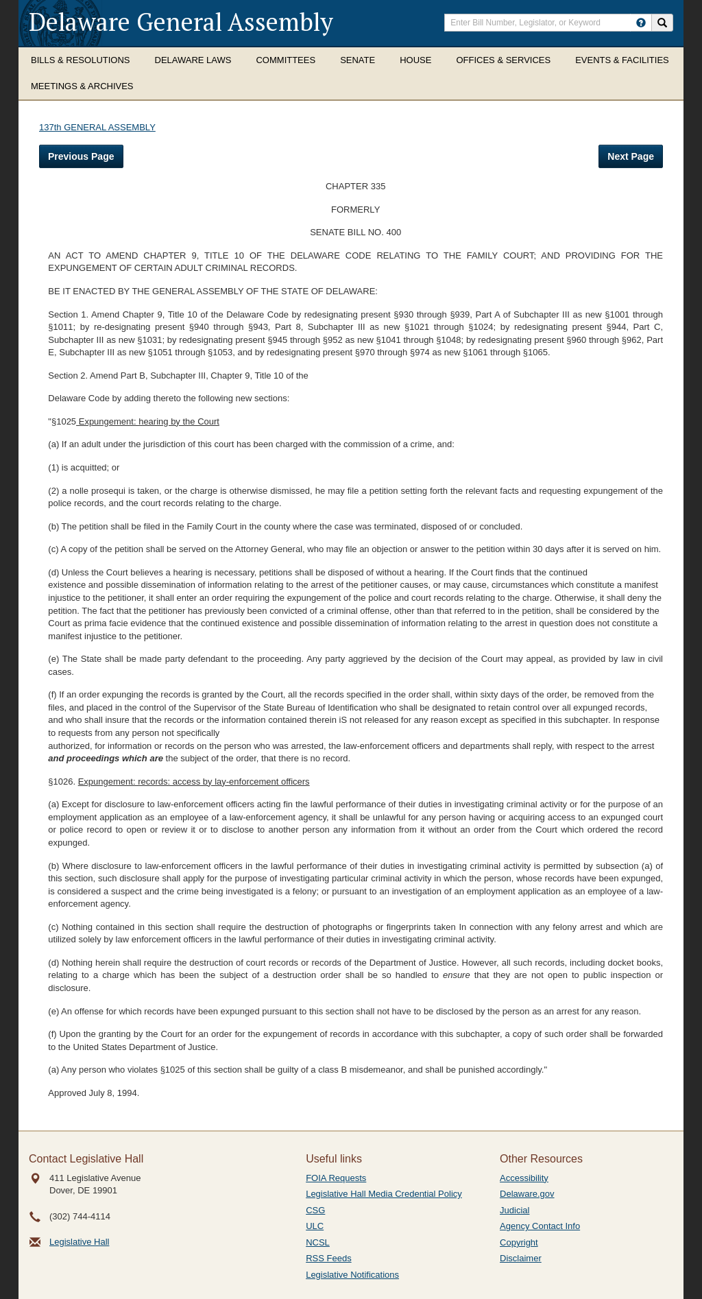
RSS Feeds (328, 1258)
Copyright (519, 1242)
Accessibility (524, 1178)
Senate (357, 60)
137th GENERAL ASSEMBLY (97, 127)
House (415, 60)
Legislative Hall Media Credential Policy (384, 1194)
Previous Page (81, 156)
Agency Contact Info (540, 1226)
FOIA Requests (336, 1178)
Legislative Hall (79, 1242)
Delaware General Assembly (181, 21)
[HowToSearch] (641, 23)
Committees (285, 60)
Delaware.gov (527, 1194)
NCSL (318, 1242)
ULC (315, 1226)
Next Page (630, 156)
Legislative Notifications (352, 1275)
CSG (315, 1210)
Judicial (514, 1210)
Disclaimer (521, 1258)
